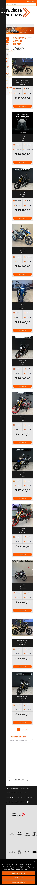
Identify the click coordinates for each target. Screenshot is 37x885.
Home (6, 26)
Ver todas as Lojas (18, 780)
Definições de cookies (18, 873)
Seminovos (13, 26)
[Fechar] (35, 862)
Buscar (11, 93)
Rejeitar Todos (18, 877)
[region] (18, 872)
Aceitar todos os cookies (18, 882)
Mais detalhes (22, 106)
